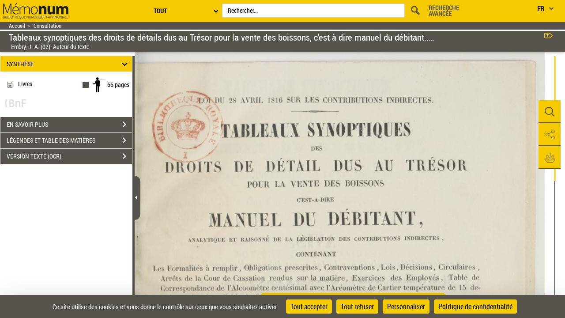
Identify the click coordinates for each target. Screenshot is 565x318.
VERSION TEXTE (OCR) (69, 156)
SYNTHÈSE (69, 64)
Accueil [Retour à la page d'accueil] (17, 26)
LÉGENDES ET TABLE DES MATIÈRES (69, 140)
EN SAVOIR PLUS (69, 124)
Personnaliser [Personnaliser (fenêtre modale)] (406, 306)
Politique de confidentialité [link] (475, 306)
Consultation (47, 26)
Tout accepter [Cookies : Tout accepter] (309, 306)
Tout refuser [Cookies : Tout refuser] (357, 306)
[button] (550, 111)
